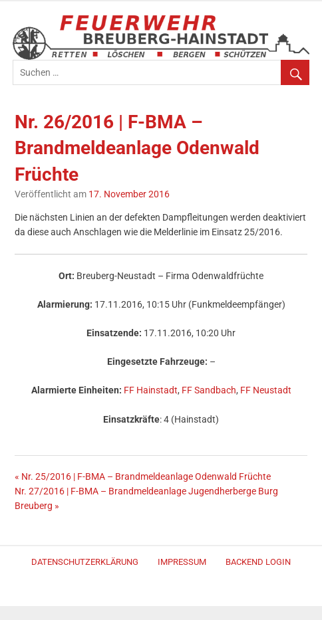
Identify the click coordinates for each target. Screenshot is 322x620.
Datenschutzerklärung (84, 562)
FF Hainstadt (151, 390)
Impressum (182, 562)
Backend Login (258, 562)
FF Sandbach (209, 390)
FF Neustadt (265, 390)
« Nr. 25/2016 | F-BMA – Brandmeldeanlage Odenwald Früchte (143, 476)
